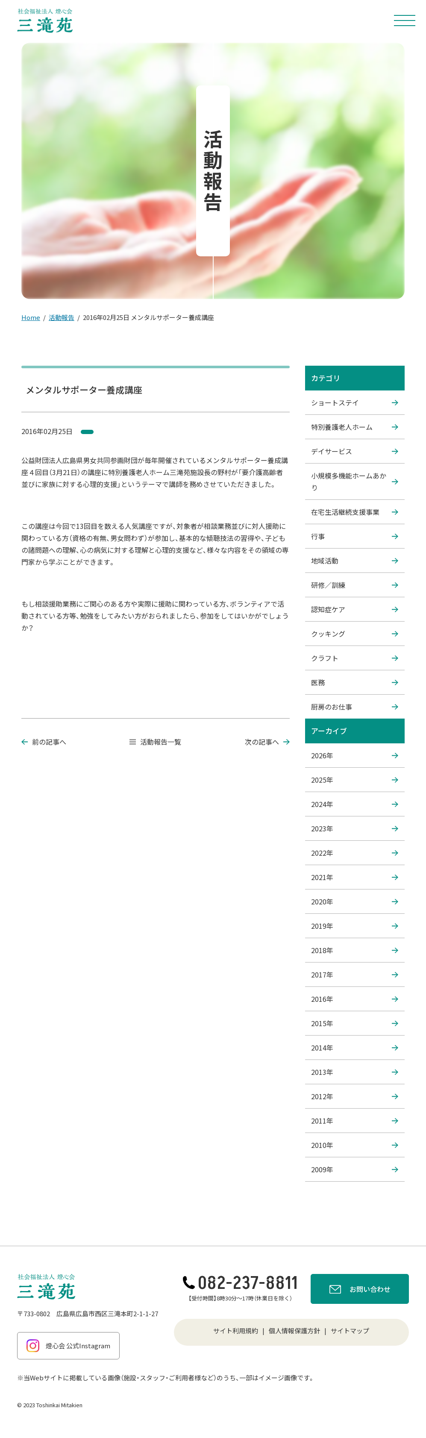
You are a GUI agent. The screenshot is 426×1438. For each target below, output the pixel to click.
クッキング (354, 634)
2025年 (354, 780)
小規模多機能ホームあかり (354, 481)
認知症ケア (354, 609)
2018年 (354, 950)
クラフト (354, 658)
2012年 (354, 1096)
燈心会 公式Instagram (68, 1345)
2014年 (354, 1048)
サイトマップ (350, 1330)
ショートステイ (354, 402)
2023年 (354, 828)
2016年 (354, 999)
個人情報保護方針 (294, 1330)
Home (30, 317)
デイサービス (354, 451)
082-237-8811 (240, 1283)
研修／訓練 (354, 585)
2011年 (354, 1121)
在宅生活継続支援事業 (354, 512)
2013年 (354, 1072)
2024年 (354, 804)
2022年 (354, 853)
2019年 (354, 926)
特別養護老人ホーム (354, 427)
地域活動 (354, 560)
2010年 (354, 1145)
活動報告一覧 (155, 742)
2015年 (354, 1023)
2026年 (354, 755)
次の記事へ (267, 742)
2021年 (354, 877)
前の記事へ (43, 742)
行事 (354, 536)
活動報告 (61, 317)
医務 (354, 682)
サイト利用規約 (235, 1330)
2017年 (354, 974)
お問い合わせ (360, 1290)
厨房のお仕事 (354, 707)
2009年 (354, 1169)
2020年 (354, 901)
